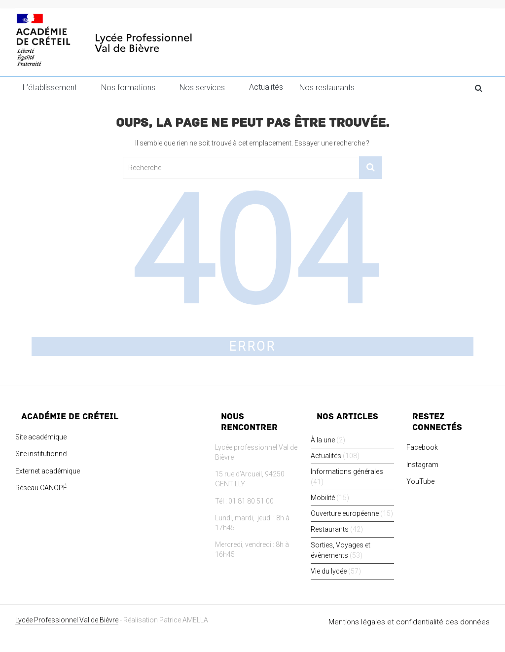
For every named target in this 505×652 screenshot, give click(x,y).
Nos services (202, 87)
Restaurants (330, 529)
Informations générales (347, 471)
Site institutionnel (41, 454)
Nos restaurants (327, 87)
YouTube (420, 481)
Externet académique (47, 471)
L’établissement (50, 87)
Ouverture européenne (345, 513)
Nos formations (128, 87)
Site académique (41, 437)
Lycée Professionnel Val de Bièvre (66, 620)
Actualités (266, 87)
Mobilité (323, 498)
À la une (323, 440)
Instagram (422, 465)
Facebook (422, 447)
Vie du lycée (329, 571)
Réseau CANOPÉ (41, 488)
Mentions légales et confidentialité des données (409, 621)
